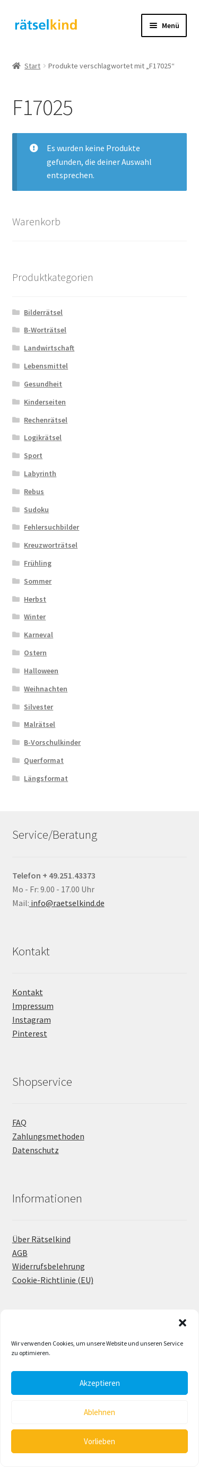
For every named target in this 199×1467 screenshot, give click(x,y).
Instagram (31, 1019)
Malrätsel (39, 724)
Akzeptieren (100, 1383)
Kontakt (27, 992)
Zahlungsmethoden (48, 1136)
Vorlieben (99, 1441)
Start (32, 66)
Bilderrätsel (43, 312)
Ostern (35, 652)
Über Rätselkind (41, 1239)
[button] (182, 1322)
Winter (35, 616)
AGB (20, 1253)
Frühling (37, 563)
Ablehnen (99, 1412)
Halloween (41, 670)
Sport (33, 455)
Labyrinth (40, 473)
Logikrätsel (43, 437)
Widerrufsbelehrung (48, 1266)
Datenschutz (35, 1150)
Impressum (33, 1005)
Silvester (38, 706)
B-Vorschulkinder (52, 742)
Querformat (44, 760)
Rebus (34, 491)
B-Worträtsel (45, 330)
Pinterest (29, 1033)
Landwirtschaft (49, 348)
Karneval (38, 634)
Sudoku (36, 509)
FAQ (19, 1122)
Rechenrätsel (45, 420)
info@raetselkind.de (67, 903)
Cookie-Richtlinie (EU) (52, 1280)
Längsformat (46, 778)
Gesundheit (43, 384)
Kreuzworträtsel (50, 545)
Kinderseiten (45, 402)
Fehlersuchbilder (51, 527)
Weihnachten (45, 688)
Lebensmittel (46, 366)
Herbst (35, 599)
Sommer (37, 581)
